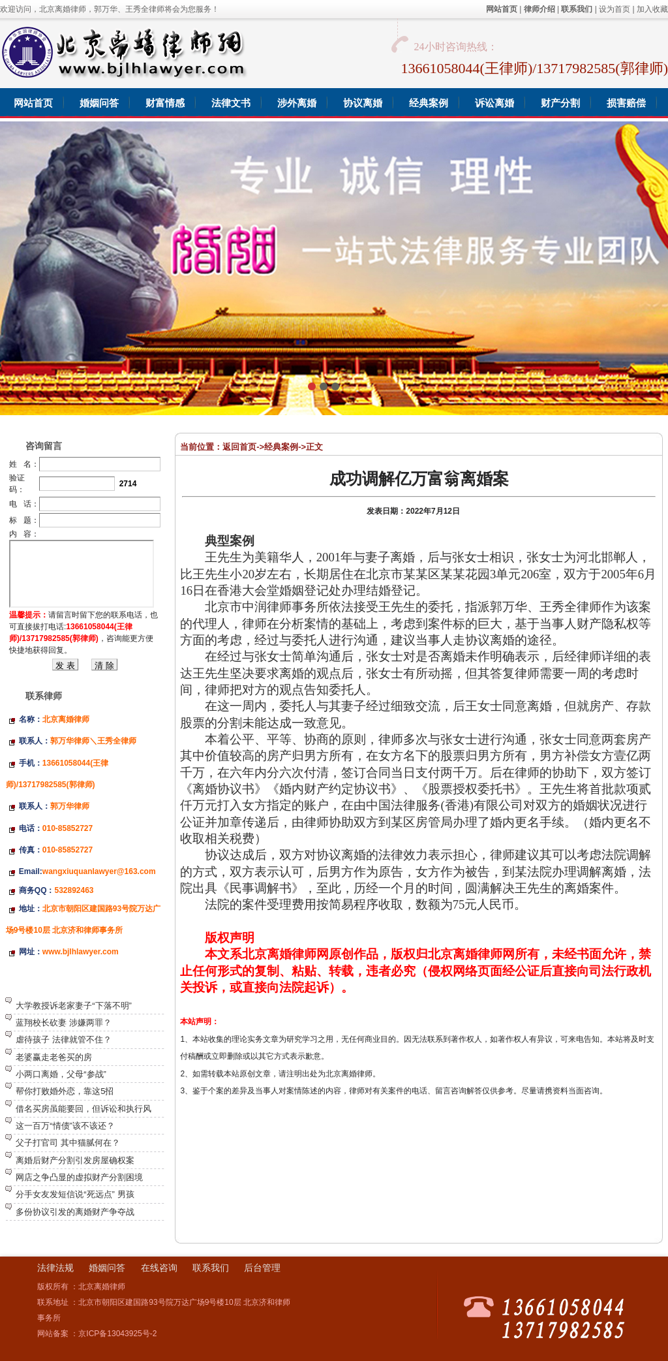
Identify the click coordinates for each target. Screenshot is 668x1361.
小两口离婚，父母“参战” (61, 1074)
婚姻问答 (107, 1267)
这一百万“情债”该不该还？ (65, 1126)
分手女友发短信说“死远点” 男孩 (75, 1194)
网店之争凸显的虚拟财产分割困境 (79, 1177)
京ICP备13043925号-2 (117, 1333)
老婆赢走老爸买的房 (54, 1057)
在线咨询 (159, 1267)
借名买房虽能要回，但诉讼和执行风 (83, 1109)
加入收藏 (652, 9)
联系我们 (210, 1267)
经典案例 (281, 447)
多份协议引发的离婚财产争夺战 (75, 1212)
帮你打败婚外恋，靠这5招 (65, 1091)
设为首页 (614, 9)
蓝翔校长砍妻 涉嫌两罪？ (64, 1022)
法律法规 (55, 1267)
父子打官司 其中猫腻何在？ (68, 1143)
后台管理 (262, 1267)
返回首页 (239, 447)
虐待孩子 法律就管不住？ (64, 1039)
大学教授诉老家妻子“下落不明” (74, 1005)
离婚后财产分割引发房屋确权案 (75, 1160)
